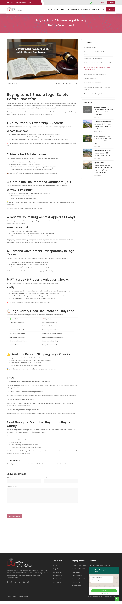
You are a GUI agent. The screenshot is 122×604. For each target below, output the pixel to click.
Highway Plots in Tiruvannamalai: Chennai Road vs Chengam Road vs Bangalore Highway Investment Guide (103, 167)
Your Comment (12, 486)
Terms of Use (11, 597)
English (102, 3)
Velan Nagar (76, 572)
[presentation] (21, 508)
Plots (62, 9)
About (56, 9)
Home (50, 9)
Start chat (103, 590)
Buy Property (85, 9)
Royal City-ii (76, 582)
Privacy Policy (23, 597)
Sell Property (96, 9)
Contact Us (110, 9)
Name (9, 477)
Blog (103, 9)
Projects (56, 569)
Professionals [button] (73, 9)
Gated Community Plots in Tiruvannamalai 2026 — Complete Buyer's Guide (102, 153)
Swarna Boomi (76, 586)
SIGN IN (111, 3)
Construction (57, 572)
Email (46, 477)
